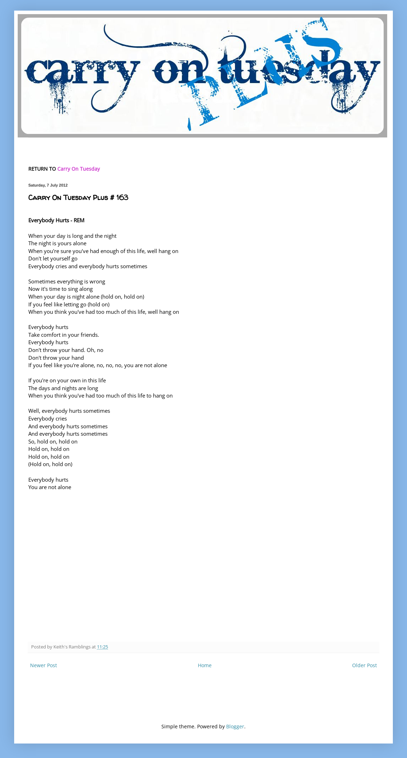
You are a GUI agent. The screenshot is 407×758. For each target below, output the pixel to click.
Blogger (235, 726)
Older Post (364, 665)
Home (205, 665)
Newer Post (43, 665)
